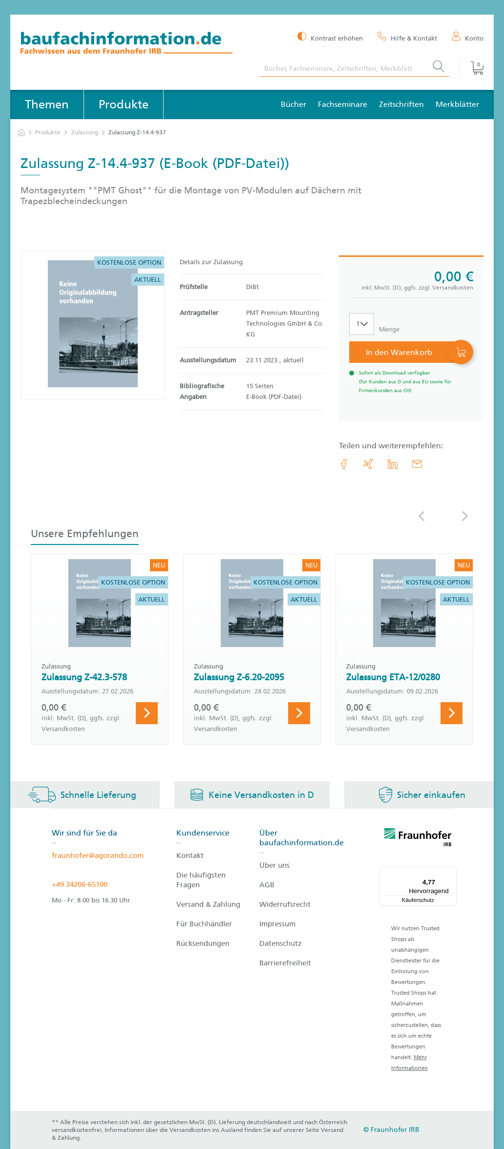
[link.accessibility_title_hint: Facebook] (344, 464)
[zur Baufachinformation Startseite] (133, 44)
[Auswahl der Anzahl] (361, 324)
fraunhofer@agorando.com (98, 855)
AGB (266, 884)
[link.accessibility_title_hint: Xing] (368, 464)
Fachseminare (342, 104)
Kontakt (190, 855)
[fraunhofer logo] (418, 839)
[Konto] (467, 37)
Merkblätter (457, 104)
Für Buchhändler (204, 923)
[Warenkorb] (471, 68)
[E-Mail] (417, 464)
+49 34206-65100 (79, 884)
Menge (389, 329)
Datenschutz (280, 943)
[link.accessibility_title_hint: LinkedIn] (393, 464)
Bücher (293, 104)
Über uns (274, 865)
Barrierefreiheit (285, 963)
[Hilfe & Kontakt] (407, 37)
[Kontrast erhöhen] (330, 37)
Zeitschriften (401, 104)
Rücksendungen (203, 943)
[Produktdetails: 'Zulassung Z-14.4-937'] (93, 325)
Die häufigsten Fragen (201, 880)
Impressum (277, 923)
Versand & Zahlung (208, 904)
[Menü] (451, 872)
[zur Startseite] (21, 132)
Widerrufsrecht (285, 904)
